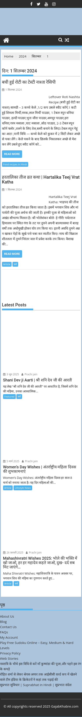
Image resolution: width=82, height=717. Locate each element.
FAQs (4, 632)
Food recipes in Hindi (15, 164)
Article (6, 264)
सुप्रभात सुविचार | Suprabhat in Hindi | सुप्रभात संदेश (36, 685)
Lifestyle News (23, 487)
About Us (7, 616)
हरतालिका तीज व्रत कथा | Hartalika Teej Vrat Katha (41, 179)
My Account (9, 637)
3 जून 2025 (11, 374)
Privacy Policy (10, 653)
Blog (3, 621)
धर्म (15, 264)
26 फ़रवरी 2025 (13, 552)
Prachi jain (29, 374)
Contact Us (8, 627)
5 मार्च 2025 (11, 461)
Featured (9, 396)
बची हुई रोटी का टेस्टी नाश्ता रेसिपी (29, 82)
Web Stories (9, 658)
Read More (12, 154)
